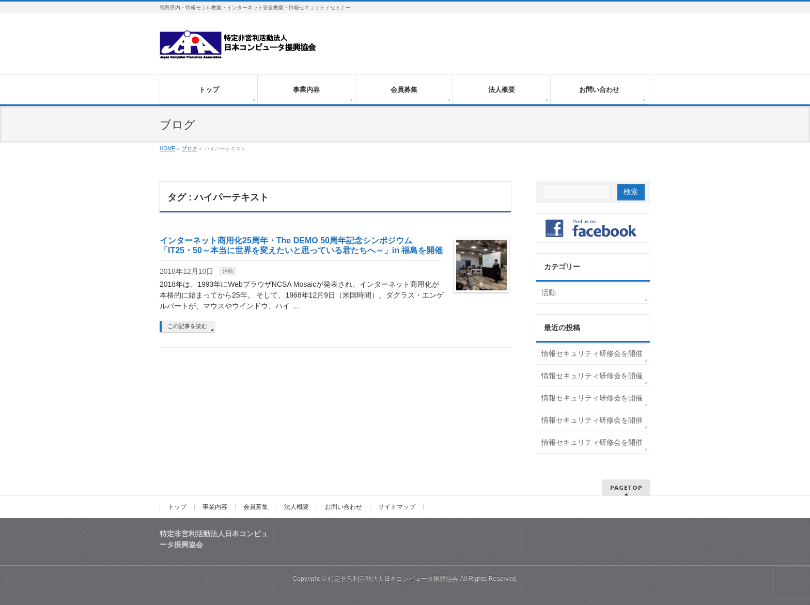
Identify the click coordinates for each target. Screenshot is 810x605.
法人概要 (296, 507)
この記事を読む (187, 326)
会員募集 (255, 507)
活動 (228, 271)
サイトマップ (396, 507)
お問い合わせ (343, 507)
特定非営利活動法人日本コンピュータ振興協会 (393, 578)
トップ (177, 507)
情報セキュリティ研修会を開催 (592, 353)
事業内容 (214, 507)
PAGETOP (626, 487)
